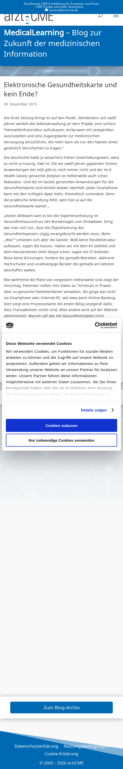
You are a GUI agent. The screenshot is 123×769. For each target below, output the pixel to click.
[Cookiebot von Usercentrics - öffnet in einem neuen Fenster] (94, 325)
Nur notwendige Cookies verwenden (61, 440)
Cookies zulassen (61, 425)
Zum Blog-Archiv (62, 707)
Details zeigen (94, 410)
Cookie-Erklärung (61, 754)
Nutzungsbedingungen (86, 746)
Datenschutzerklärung (36, 746)
